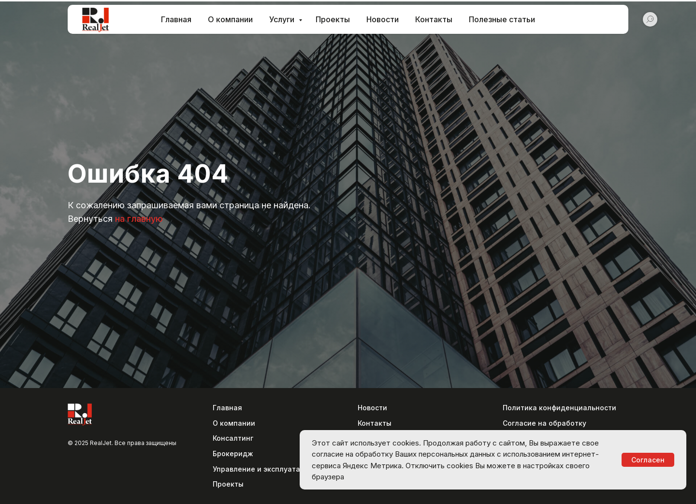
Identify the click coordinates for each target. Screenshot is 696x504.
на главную (139, 219)
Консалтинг (233, 438)
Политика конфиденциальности (559, 407)
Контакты (433, 19)
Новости (382, 19)
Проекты (333, 19)
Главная (176, 19)
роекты (231, 484)
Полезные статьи (502, 19)
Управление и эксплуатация (263, 469)
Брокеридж (233, 453)
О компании (230, 19)
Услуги (282, 19)
